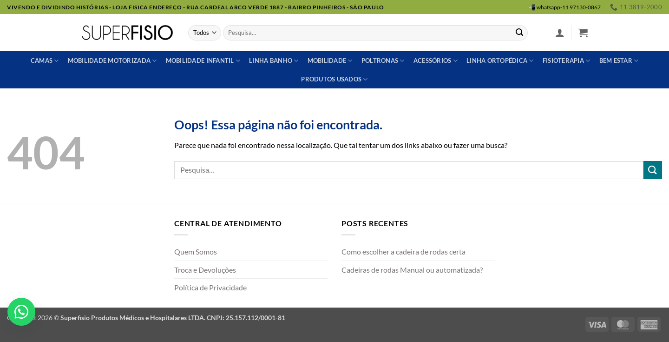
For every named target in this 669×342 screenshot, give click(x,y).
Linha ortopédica (500, 60)
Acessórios (435, 60)
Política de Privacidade (210, 287)
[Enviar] (519, 33)
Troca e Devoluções (205, 269)
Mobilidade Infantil (203, 60)
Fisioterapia (566, 60)
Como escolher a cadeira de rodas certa (403, 251)
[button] (559, 32)
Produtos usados (334, 79)
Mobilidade (330, 60)
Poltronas (383, 60)
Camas (45, 60)
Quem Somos (195, 251)
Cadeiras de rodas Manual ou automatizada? (412, 269)
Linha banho (273, 60)
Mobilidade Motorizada (112, 60)
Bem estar (619, 60)
